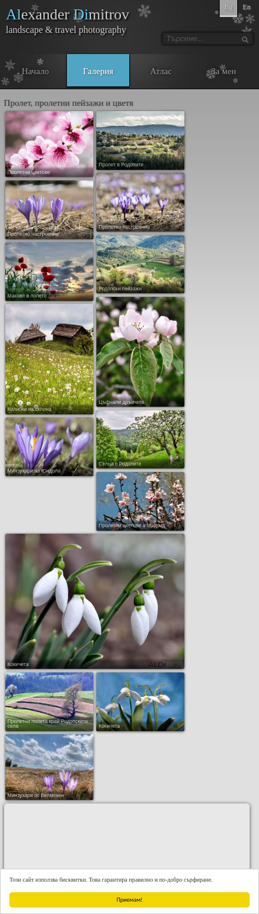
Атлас (160, 71)
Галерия (98, 71)
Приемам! (130, 899)
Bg (228, 7)
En (246, 7)
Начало (35, 71)
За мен (223, 71)
